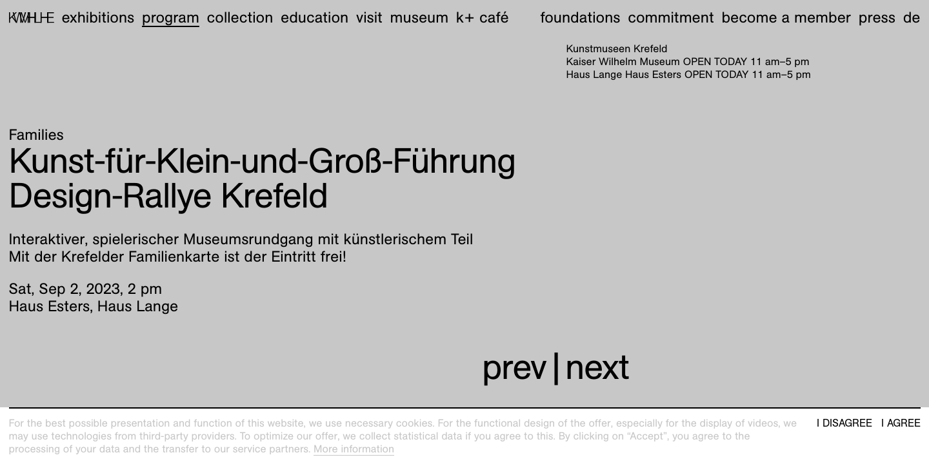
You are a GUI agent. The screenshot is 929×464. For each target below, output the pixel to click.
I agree (901, 423)
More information (354, 449)
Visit (369, 17)
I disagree (844, 423)
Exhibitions (97, 17)
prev (514, 367)
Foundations (581, 17)
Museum (419, 17)
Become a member (786, 17)
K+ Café (482, 17)
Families (36, 134)
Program (170, 17)
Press (877, 17)
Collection (240, 17)
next (597, 367)
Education (314, 17)
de (912, 17)
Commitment (671, 17)
